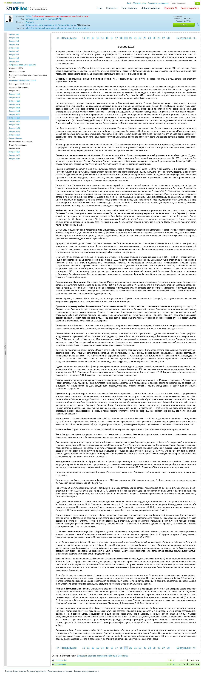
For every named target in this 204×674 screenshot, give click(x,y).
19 (126, 38)
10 (83, 38)
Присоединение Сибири (19, 48)
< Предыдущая (68, 38)
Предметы (112, 8)
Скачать (184, 25)
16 (111, 38)
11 (88, 38)
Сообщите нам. (83, 16)
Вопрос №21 (14, 92)
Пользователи (129, 8)
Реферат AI (170, 8)
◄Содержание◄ (5, 78)
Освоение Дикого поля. (19, 51)
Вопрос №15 (14, 71)
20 (130, 38)
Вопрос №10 (14, 54)
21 (135, 38)
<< (57, 38)
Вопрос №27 (14, 122)
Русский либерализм (18, 109)
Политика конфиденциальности (86, 671)
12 (93, 38)
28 (168, 38)
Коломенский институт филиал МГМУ (44, 19)
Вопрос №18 (14, 81)
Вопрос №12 (14, 61)
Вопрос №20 (14, 88)
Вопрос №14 (14, 68)
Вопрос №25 (14, 115)
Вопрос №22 (14, 95)
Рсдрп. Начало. (15, 102)
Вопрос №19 (14, 85)
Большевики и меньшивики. (21, 105)
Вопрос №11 (14, 58)
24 (149, 38)
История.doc (61, 664)
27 (163, 38)
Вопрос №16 (14, 75)
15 (107, 38)
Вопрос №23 (14, 98)
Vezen (28, 16)
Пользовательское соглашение (60, 671)
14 (102, 38)
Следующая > (184, 38)
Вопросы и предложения (158, 3)
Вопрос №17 (14, 78)
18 (121, 38)
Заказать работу (190, 8)
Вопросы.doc (61, 660)
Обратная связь (139, 3)
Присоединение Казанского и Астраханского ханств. (28, 40)
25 (154, 38)
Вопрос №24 (14, 112)
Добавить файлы (150, 8)
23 (144, 38)
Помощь (8, 671)
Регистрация (18, 3)
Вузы (99, 8)
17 (116, 38)
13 (97, 38)
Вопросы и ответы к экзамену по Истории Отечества (51, 25)
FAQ (129, 3)
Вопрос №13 (14, 64)
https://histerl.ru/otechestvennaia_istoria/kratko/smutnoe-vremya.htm (57, 28)
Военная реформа (17, 35)
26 (159, 38)
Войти (9, 3)
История (30, 22)
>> (194, 38)
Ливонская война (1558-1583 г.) (22, 44)
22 (140, 38)
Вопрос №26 (14, 119)
